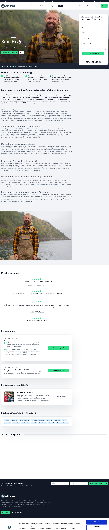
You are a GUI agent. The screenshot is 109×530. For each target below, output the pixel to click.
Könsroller (49, 420)
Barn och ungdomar (24, 420)
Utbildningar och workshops (67, 1)
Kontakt (104, 6)
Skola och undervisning (62, 422)
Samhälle (34, 422)
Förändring (34, 420)
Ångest (7, 420)
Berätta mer (77, 1)
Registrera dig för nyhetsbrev (53, 1)
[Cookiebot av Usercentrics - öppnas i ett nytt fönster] (9, 527)
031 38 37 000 (105, 1)
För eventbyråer (36, 1)
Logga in (84, 1)
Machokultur (57, 420)
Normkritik (7, 422)
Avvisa (97, 520)
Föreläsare (82, 6)
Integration (41, 420)
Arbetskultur (14, 420)
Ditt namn (83, 22)
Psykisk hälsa (16, 422)
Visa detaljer (79, 527)
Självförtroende (42, 422)
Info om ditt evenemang (86, 43)
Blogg (43, 1)
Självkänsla (51, 422)
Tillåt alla (96, 510)
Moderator (90, 6)
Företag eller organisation (87, 38)
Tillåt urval (97, 515)
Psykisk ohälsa (25, 422)
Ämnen (97, 6)
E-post (83, 27)
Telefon (83, 32)
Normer (64, 420)
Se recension (13, 36)
